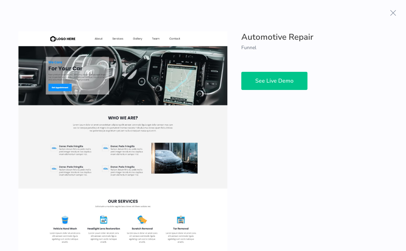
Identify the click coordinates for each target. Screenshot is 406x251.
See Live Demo (274, 81)
